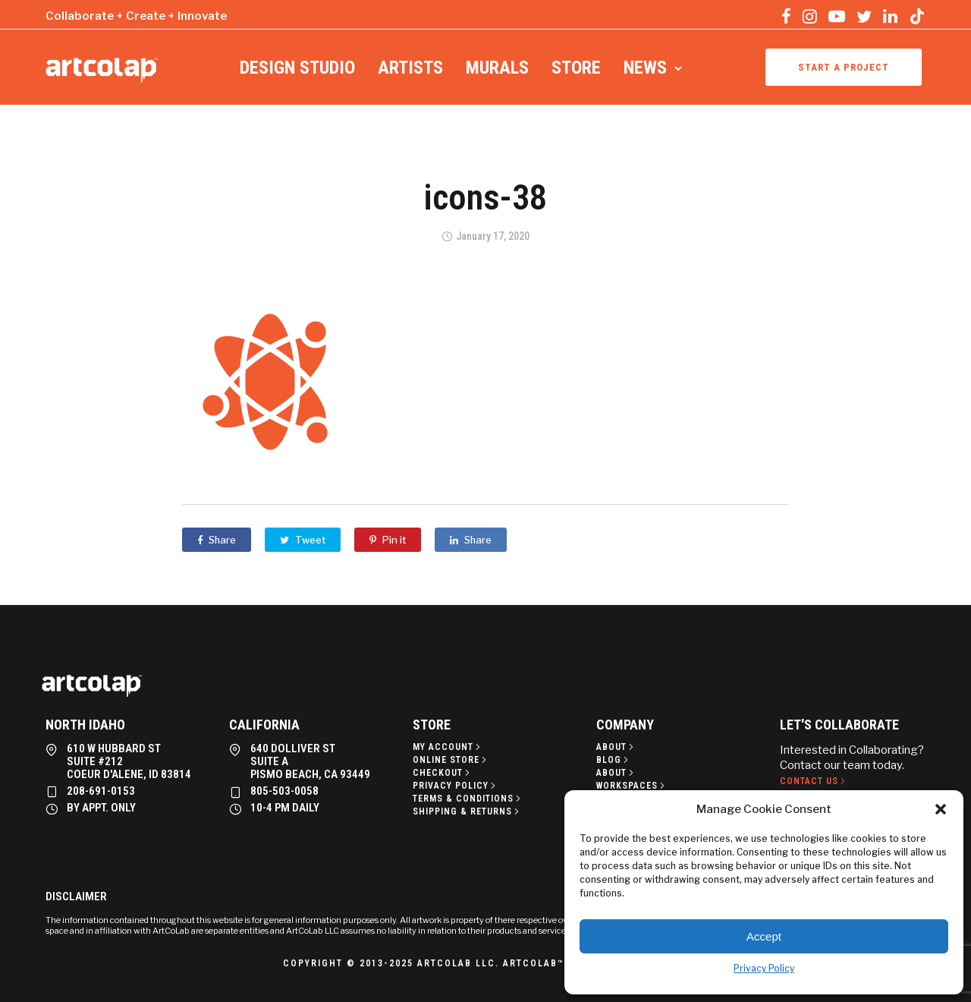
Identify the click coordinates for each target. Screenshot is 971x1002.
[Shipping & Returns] (467, 811)
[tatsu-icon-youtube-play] (836, 16)
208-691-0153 (101, 791)
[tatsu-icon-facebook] (786, 16)
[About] (616, 747)
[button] (940, 809)
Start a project (843, 67)
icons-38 (485, 197)
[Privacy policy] (455, 785)
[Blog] (613, 759)
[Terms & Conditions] (468, 798)
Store (576, 67)
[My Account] (448, 747)
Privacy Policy (764, 968)
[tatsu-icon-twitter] (864, 16)
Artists (410, 67)
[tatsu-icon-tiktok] (917, 16)
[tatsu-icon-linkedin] (890, 16)
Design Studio (297, 67)
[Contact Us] (814, 781)
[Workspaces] (632, 785)
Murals (497, 67)
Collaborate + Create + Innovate (136, 16)
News (645, 67)
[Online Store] (451, 759)
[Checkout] (443, 772)
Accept (763, 936)
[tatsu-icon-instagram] (810, 16)
